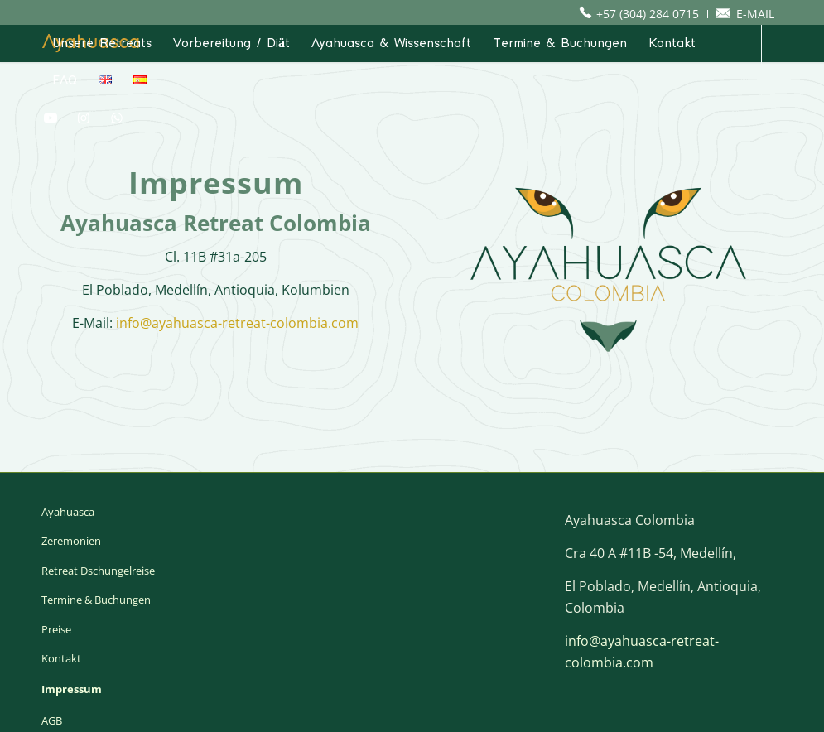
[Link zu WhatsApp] (116, 117)
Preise (56, 629)
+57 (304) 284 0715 (647, 14)
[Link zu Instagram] (83, 117)
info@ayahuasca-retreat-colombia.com (237, 323)
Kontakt (61, 658)
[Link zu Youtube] (50, 117)
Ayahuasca (67, 511)
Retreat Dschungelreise (98, 570)
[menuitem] (643, 14)
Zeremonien (71, 540)
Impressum (71, 688)
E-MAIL (755, 14)
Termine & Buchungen (96, 599)
